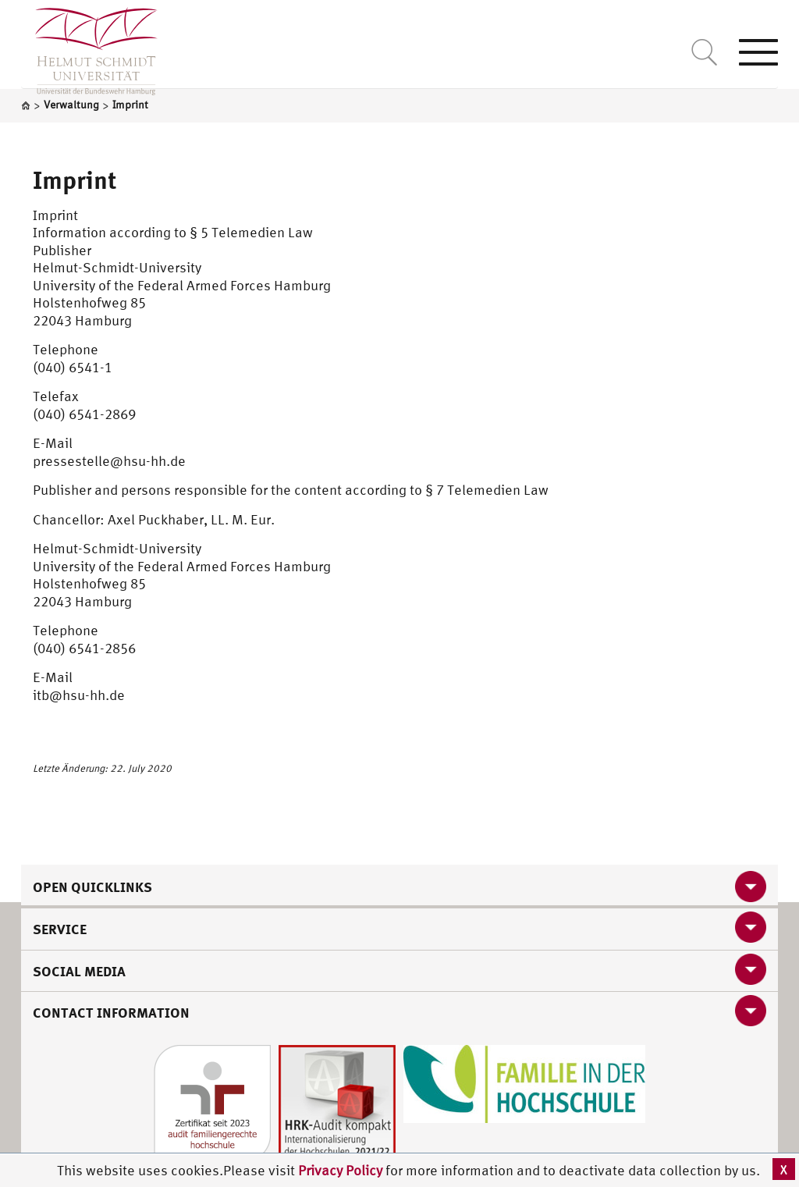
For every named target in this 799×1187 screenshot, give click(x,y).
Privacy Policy (341, 1170)
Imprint (75, 179)
